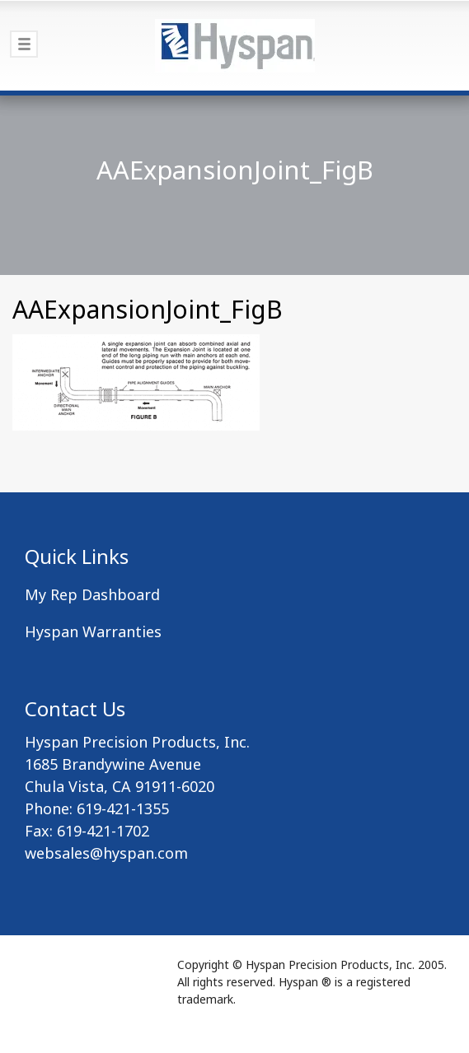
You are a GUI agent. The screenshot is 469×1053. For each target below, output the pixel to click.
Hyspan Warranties (93, 631)
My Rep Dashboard (92, 594)
